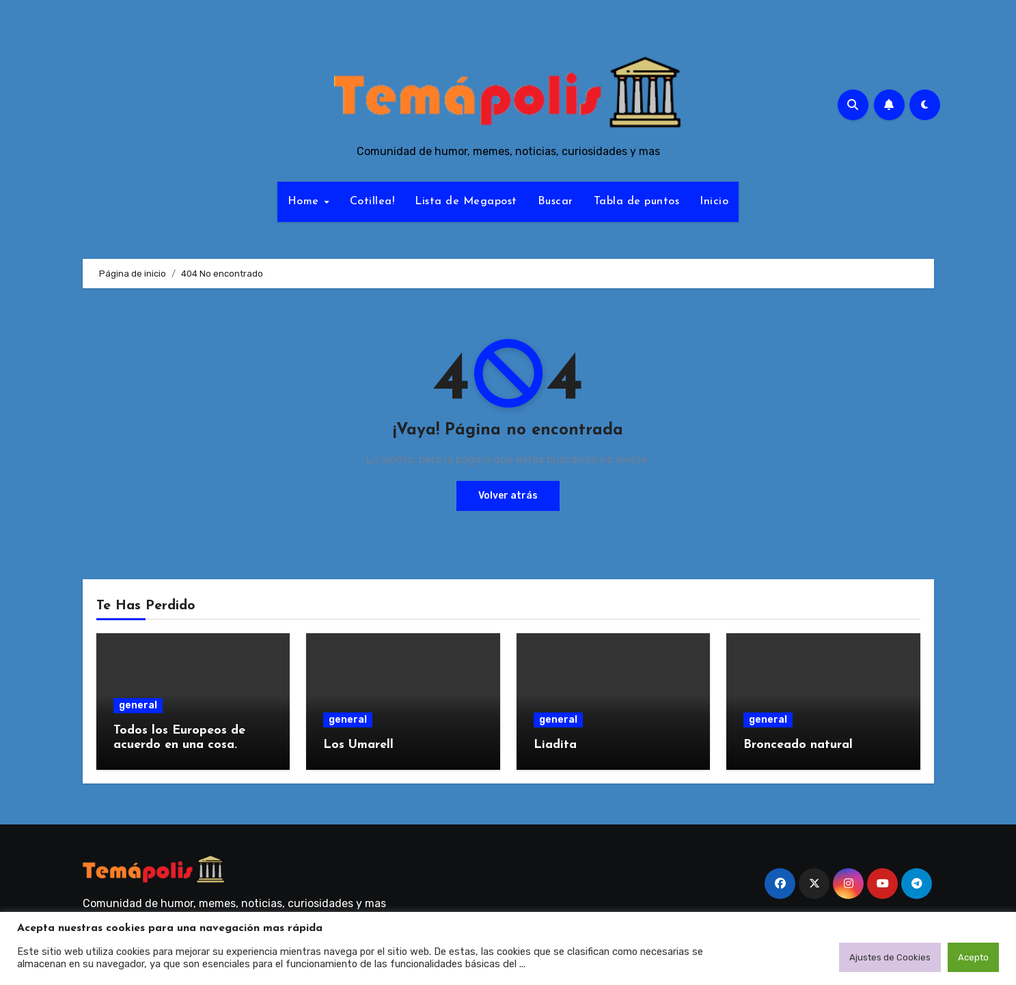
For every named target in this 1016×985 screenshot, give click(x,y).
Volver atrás (508, 495)
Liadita (555, 744)
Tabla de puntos (637, 201)
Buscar (555, 201)
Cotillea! (372, 201)
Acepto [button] (973, 957)
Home (305, 201)
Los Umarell (358, 744)
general (138, 705)
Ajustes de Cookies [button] (890, 957)
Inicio (714, 201)
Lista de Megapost (466, 201)
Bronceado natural (798, 744)
